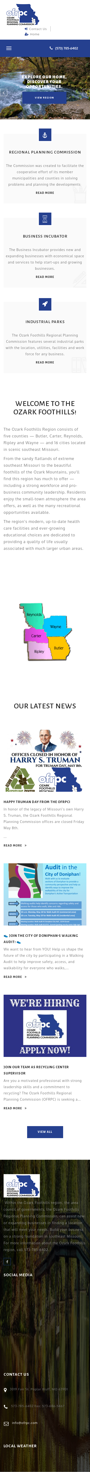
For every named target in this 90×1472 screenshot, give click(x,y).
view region (44, 97)
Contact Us (36, 29)
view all (45, 1132)
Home (32, 34)
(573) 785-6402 (66, 48)
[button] (3, 92)
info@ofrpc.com (25, 1423)
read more (45, 193)
